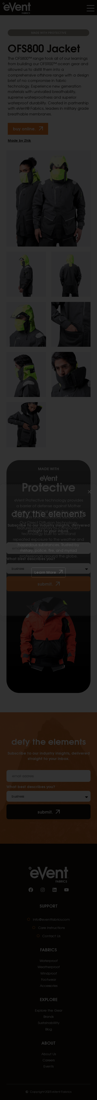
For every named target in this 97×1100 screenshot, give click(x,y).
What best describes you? (30, 786)
